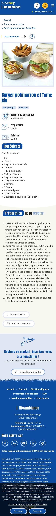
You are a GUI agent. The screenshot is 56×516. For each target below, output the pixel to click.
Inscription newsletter (28, 372)
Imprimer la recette (19, 323)
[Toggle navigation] (52, 6)
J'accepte (37, 511)
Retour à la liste (16, 314)
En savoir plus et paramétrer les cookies (27, 504)
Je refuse (18, 511)
